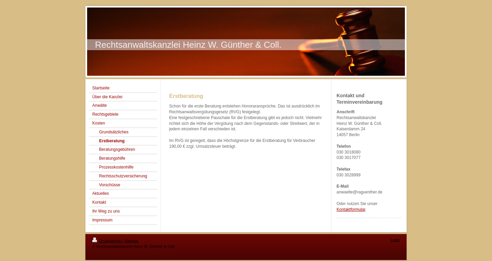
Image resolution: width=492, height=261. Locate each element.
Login (395, 240)
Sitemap (131, 241)
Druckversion (107, 241)
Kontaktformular (351, 209)
